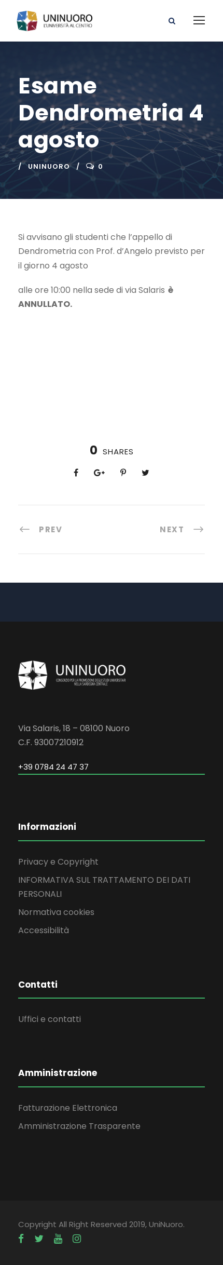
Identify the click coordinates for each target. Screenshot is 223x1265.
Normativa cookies (56, 912)
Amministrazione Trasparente (79, 1126)
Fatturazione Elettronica (67, 1108)
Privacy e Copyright (58, 862)
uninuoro (49, 166)
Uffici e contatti (49, 1019)
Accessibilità (43, 930)
